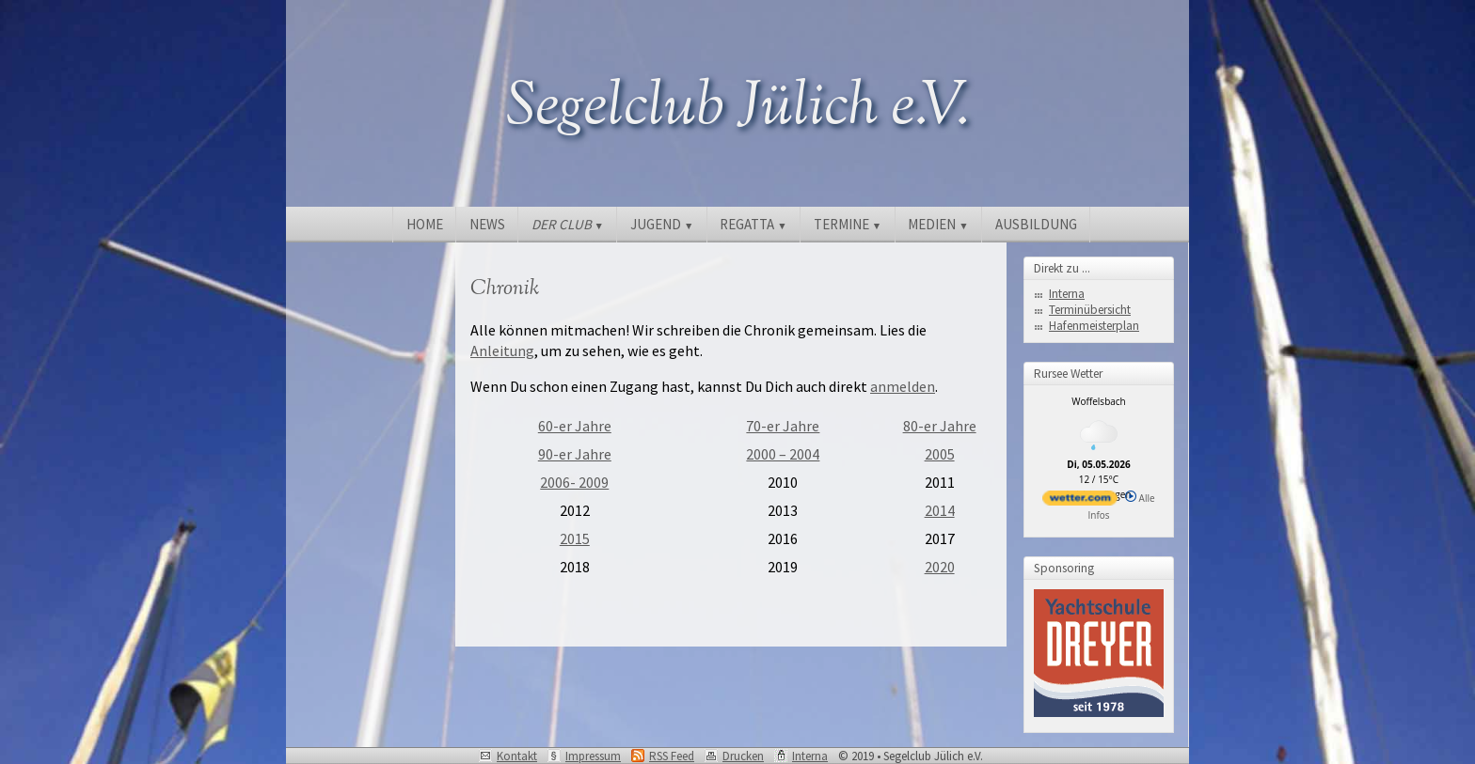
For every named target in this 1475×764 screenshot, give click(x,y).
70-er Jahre (782, 425)
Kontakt (517, 756)
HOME (424, 224)
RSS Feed (671, 756)
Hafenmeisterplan (1094, 326)
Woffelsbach (1098, 401)
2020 (940, 566)
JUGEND (661, 224)
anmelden (902, 386)
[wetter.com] (1080, 501)
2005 (940, 453)
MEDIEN (938, 224)
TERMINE (847, 224)
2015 (575, 538)
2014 (940, 510)
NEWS (487, 224)
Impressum (593, 756)
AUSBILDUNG (1036, 224)
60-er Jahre (574, 425)
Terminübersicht (1090, 310)
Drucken (743, 756)
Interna (1067, 294)
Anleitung (502, 350)
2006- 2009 (574, 482)
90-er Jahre (574, 453)
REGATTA (753, 224)
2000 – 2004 (782, 453)
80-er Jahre (939, 425)
